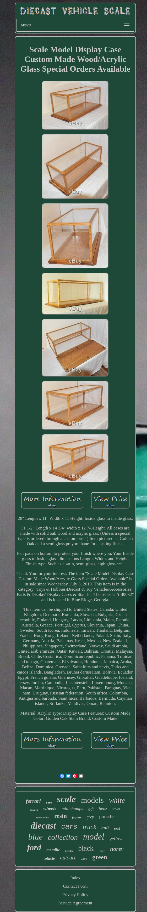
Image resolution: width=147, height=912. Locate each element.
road (117, 828)
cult (105, 827)
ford (34, 847)
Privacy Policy (75, 894)
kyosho (69, 851)
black (85, 848)
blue (35, 836)
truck (89, 826)
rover (102, 850)
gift (91, 809)
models (92, 800)
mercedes (42, 817)
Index (75, 877)
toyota (34, 809)
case (84, 858)
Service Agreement (75, 902)
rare (49, 802)
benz (103, 808)
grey (90, 817)
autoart (67, 857)
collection (63, 837)
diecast (43, 825)
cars (69, 827)
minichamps (72, 808)
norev (116, 849)
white (117, 800)
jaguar (76, 817)
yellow (116, 838)
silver (116, 809)
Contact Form (75, 886)
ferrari (33, 801)
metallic (53, 850)
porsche (107, 816)
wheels (49, 808)
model (93, 836)
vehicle (49, 858)
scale (66, 799)
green (99, 857)
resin (60, 816)
